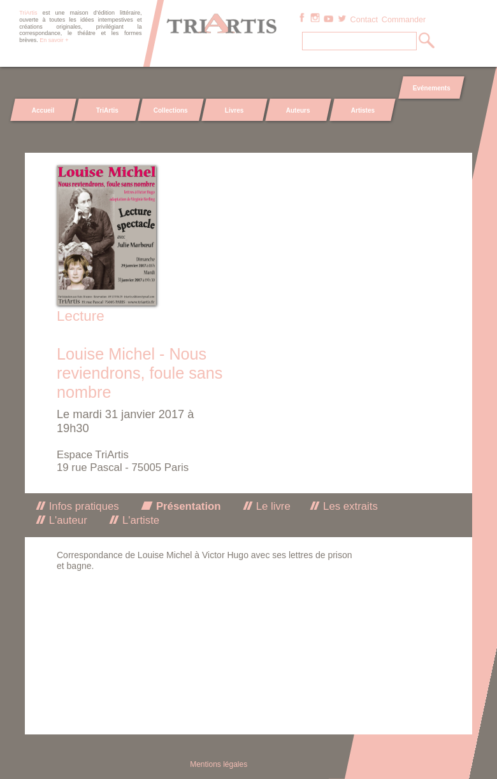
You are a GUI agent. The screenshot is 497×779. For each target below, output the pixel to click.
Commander (404, 19)
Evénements (431, 88)
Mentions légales (218, 764)
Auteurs (298, 110)
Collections (171, 110)
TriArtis (107, 110)
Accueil (43, 110)
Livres (234, 110)
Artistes (362, 110)
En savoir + (54, 40)
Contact (364, 19)
